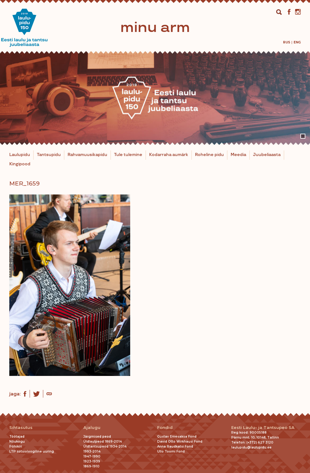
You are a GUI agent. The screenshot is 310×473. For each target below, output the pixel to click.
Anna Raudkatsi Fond (175, 446)
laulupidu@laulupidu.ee (251, 447)
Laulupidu (19, 154)
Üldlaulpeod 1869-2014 (102, 442)
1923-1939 (91, 461)
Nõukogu (17, 442)
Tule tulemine (128, 154)
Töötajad (16, 437)
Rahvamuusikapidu (87, 154)
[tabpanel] (155, 98)
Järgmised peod (97, 437)
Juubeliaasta (267, 154)
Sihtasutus (21, 428)
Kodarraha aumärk (168, 154)
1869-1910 (91, 466)
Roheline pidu (209, 154)
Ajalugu (91, 428)
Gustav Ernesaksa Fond (177, 437)
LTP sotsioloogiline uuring (31, 451)
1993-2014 (91, 451)
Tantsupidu (49, 154)
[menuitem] (286, 42)
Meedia (238, 154)
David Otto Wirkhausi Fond (179, 442)
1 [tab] (302, 136)
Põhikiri (15, 446)
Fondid (165, 428)
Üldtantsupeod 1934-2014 (104, 446)
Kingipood (19, 164)
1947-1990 (91, 456)
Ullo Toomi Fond (171, 451)
